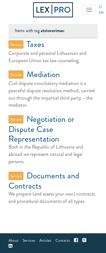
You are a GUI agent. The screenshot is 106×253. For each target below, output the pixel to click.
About (13, 240)
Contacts (62, 240)
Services (29, 240)
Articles (45, 240)
